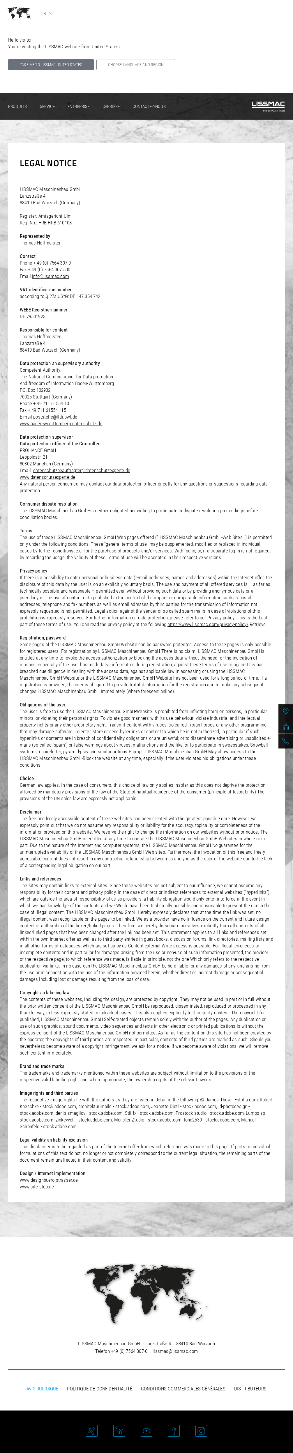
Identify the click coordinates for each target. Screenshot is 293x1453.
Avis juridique (42, 1389)
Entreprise (79, 106)
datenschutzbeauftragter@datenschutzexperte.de (81, 470)
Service (47, 106)
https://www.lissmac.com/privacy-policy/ (207, 624)
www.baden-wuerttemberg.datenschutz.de (61, 423)
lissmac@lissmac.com (175, 1351)
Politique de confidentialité (99, 1389)
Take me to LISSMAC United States (51, 64)
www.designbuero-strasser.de (49, 1180)
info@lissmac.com (50, 276)
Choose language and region (136, 64)
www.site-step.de (37, 1187)
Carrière (111, 106)
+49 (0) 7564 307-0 (129, 1351)
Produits (17, 106)
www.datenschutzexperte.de (47, 477)
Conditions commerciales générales (183, 1389)
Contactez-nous (149, 106)
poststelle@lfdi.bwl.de (55, 417)
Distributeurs (250, 1389)
